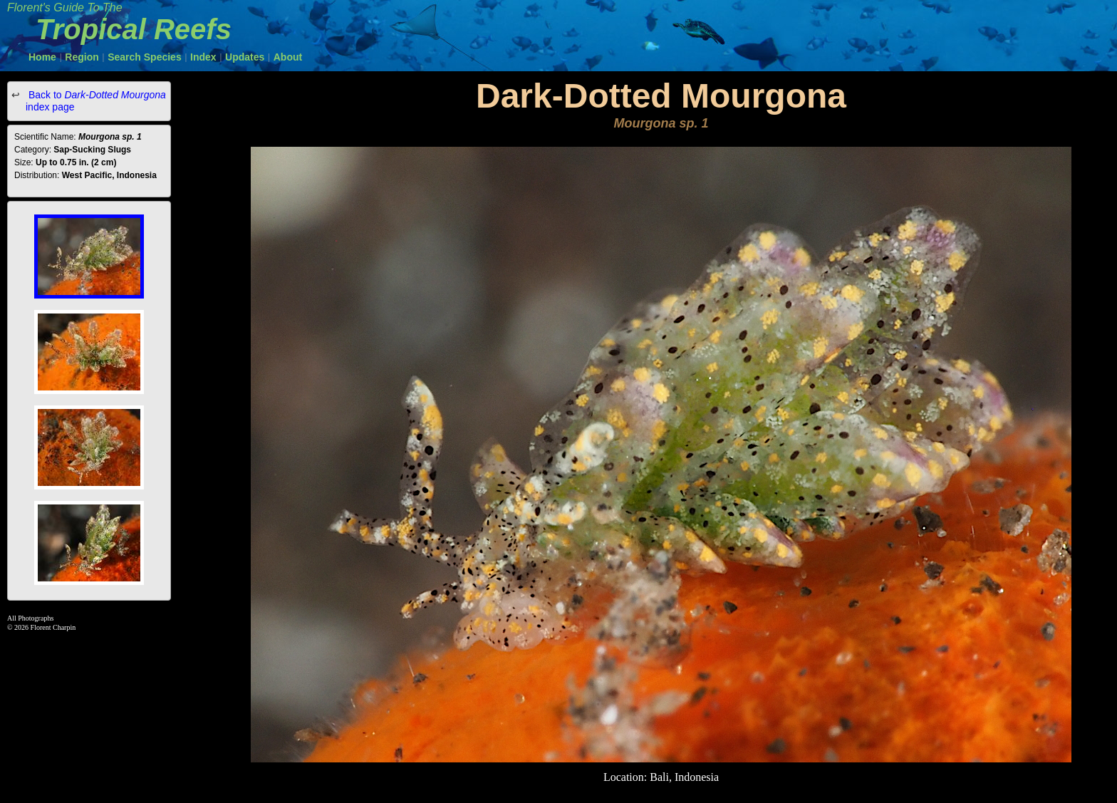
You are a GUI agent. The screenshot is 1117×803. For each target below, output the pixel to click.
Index (203, 57)
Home (42, 57)
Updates (244, 57)
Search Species (145, 57)
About (288, 57)
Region (81, 57)
